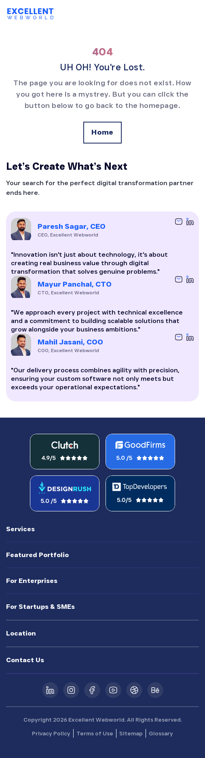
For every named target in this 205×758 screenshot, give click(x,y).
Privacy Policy (51, 733)
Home (102, 132)
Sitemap (131, 733)
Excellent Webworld (96, 719)
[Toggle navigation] (191, 13)
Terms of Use (94, 733)
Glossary (161, 733)
